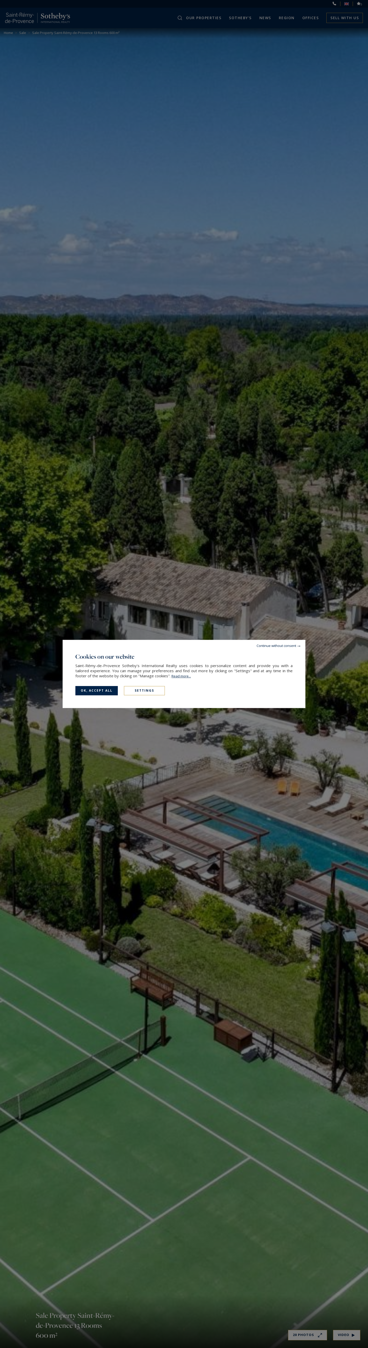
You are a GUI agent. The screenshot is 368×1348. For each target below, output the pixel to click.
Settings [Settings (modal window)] (144, 690)
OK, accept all (96, 690)
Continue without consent (276, 645)
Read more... (181, 676)
